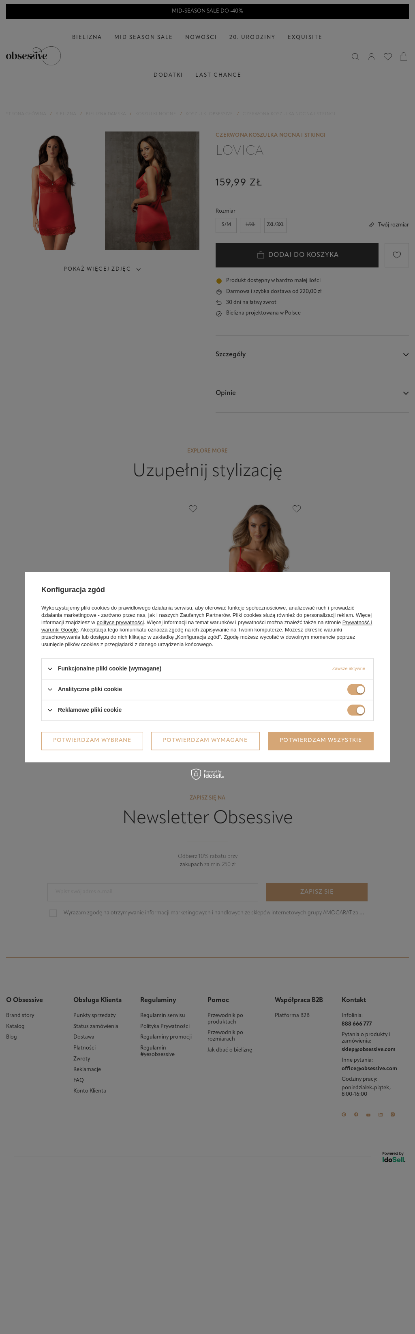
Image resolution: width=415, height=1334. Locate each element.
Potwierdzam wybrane (92, 740)
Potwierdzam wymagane (205, 740)
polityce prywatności (120, 622)
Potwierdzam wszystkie (321, 740)
